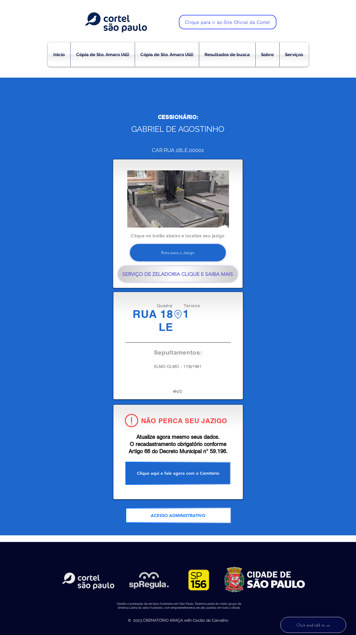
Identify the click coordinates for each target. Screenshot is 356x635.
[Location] (178, 314)
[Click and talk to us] (313, 625)
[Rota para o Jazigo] (178, 252)
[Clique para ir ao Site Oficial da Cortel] (227, 22)
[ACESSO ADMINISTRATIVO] (178, 515)
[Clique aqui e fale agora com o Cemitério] (178, 473)
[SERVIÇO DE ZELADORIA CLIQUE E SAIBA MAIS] (178, 274)
